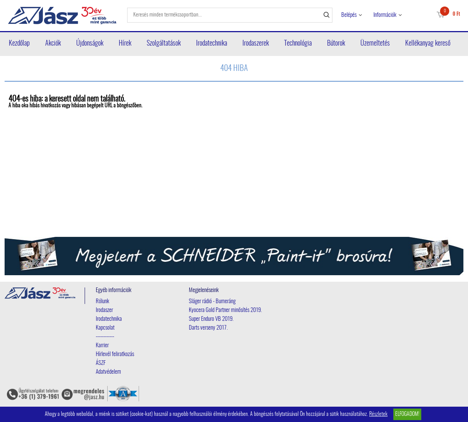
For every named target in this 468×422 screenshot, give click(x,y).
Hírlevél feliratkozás (115, 354)
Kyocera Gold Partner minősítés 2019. (225, 310)
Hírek (125, 43)
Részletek (378, 414)
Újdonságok (89, 43)
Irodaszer (104, 310)
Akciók (53, 43)
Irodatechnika (211, 43)
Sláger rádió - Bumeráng (212, 301)
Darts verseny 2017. (208, 328)
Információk (384, 15)
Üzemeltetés (375, 43)
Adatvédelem (108, 372)
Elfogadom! (407, 414)
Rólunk (102, 301)
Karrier (102, 345)
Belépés (349, 15)
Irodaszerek (255, 43)
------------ (105, 337)
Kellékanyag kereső (427, 43)
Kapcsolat (105, 328)
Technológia (298, 43)
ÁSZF (101, 363)
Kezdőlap (19, 43)
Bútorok (336, 43)
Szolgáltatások (164, 43)
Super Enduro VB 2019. (211, 319)
